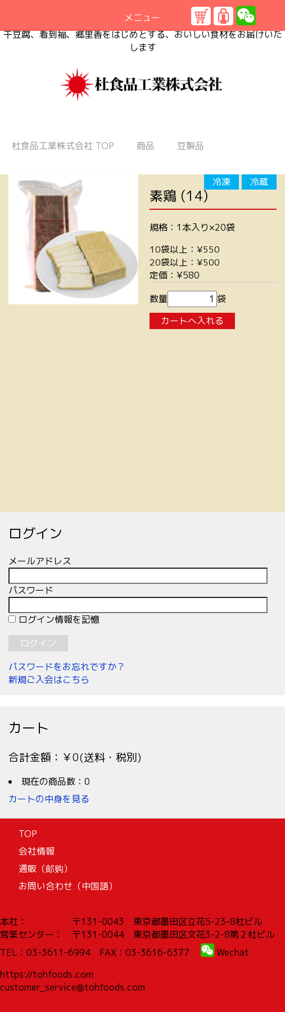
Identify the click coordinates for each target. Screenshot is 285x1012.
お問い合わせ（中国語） (68, 886)
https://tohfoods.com (46, 974)
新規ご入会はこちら (48, 679)
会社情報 (37, 851)
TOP (63, 146)
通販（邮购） (46, 868)
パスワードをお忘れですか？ (66, 666)
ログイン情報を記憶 (53, 619)
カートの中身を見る (48, 799)
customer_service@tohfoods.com (72, 987)
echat (236, 952)
